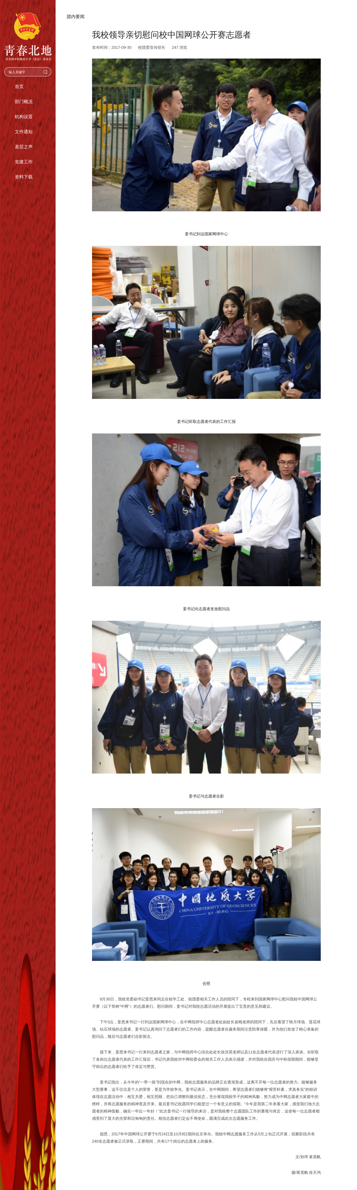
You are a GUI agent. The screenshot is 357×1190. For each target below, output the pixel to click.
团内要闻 (76, 16)
